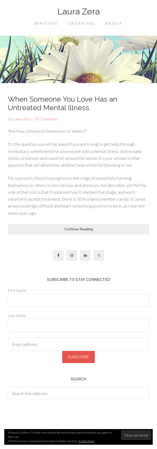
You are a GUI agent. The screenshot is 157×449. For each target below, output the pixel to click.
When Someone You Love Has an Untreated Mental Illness (62, 103)
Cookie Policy (87, 441)
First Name (17, 290)
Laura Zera (78, 11)
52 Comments (46, 119)
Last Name (17, 315)
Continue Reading (78, 229)
